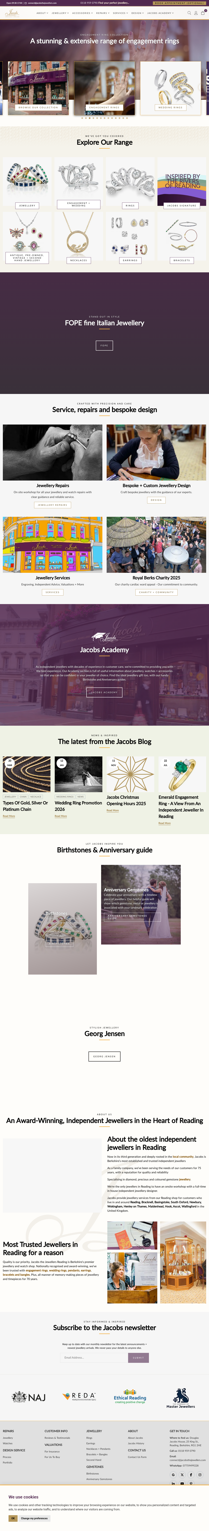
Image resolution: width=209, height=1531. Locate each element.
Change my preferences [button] (34, 1518)
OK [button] (13, 1518)
